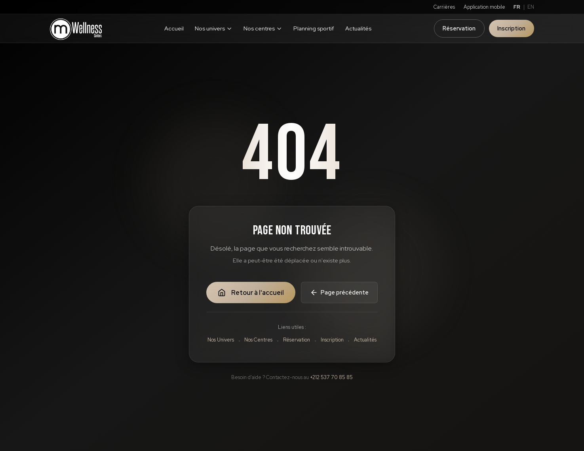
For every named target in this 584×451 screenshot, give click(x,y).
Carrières (444, 7)
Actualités (358, 28)
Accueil (174, 28)
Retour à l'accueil (251, 293)
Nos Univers (220, 339)
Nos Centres (258, 339)
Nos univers (213, 28)
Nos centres (262, 28)
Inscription (511, 28)
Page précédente (339, 292)
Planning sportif (313, 28)
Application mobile (484, 7)
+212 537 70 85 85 (331, 377)
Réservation (459, 28)
